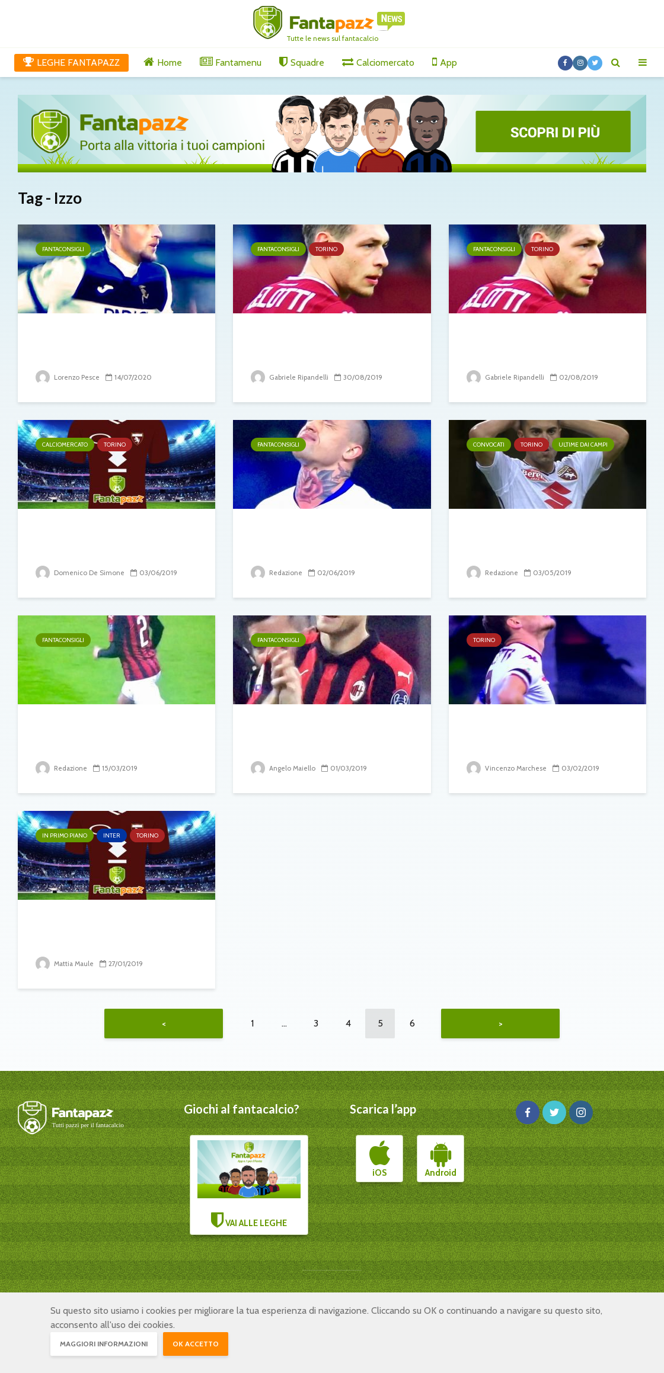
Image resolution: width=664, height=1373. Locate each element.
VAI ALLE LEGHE (249, 1187)
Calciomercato (65, 444)
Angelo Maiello (284, 768)
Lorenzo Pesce (68, 377)
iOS (379, 1162)
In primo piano (64, 835)
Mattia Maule (66, 963)
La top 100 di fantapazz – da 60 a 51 (324, 540)
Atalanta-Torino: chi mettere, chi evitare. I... (318, 344)
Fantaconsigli (63, 249)
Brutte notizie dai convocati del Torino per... (542, 540)
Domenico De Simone (80, 572)
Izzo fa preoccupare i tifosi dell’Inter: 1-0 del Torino (113, 931)
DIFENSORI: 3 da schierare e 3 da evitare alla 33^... (115, 344)
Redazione (277, 572)
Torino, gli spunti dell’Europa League (524, 344)
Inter (111, 835)
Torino (326, 249)
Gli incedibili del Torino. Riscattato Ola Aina (103, 540)
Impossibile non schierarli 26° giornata (325, 735)
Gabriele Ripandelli (290, 377)
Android (440, 1162)
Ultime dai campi (583, 444)
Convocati (489, 444)
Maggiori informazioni (104, 1343)
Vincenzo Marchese (507, 768)
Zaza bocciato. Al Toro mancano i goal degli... (532, 735)
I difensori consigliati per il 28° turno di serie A (112, 735)
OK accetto (196, 1343)
